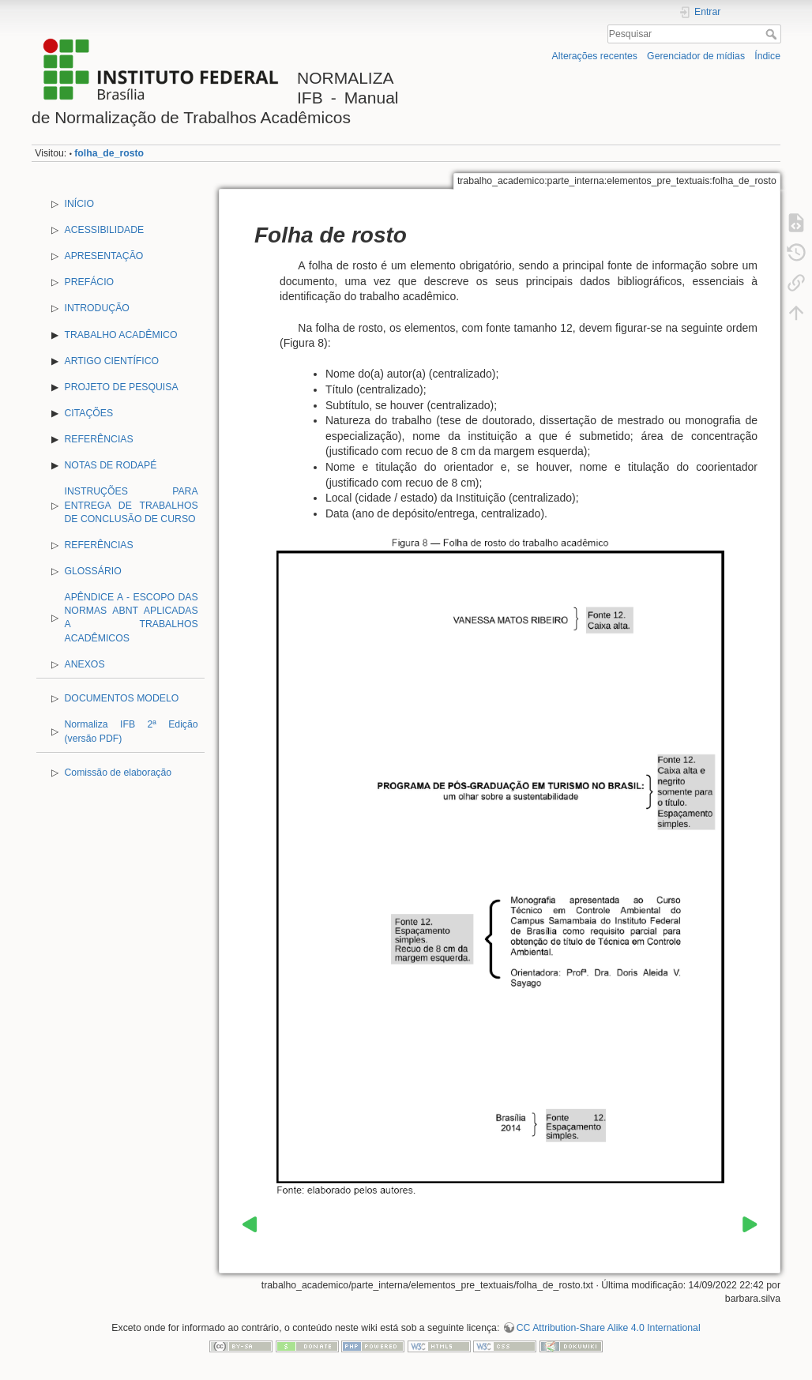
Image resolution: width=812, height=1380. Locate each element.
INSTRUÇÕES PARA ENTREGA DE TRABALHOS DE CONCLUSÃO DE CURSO (131, 505)
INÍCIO (79, 203)
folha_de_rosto (109, 153)
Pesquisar (772, 33)
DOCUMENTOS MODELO (122, 698)
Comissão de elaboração (118, 772)
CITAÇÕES (89, 413)
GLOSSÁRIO (93, 571)
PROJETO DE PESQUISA (122, 387)
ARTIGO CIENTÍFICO (112, 361)
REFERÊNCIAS (99, 439)
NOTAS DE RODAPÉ (111, 465)
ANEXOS (85, 664)
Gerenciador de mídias (696, 56)
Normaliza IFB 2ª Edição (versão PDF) (131, 731)
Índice (767, 56)
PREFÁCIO (90, 282)
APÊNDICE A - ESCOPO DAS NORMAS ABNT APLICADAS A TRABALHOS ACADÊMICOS (131, 617)
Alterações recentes (594, 56)
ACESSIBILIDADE (105, 229)
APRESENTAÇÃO (104, 255)
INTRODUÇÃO (97, 308)
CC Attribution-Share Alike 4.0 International (609, 1327)
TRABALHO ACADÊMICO (121, 334)
